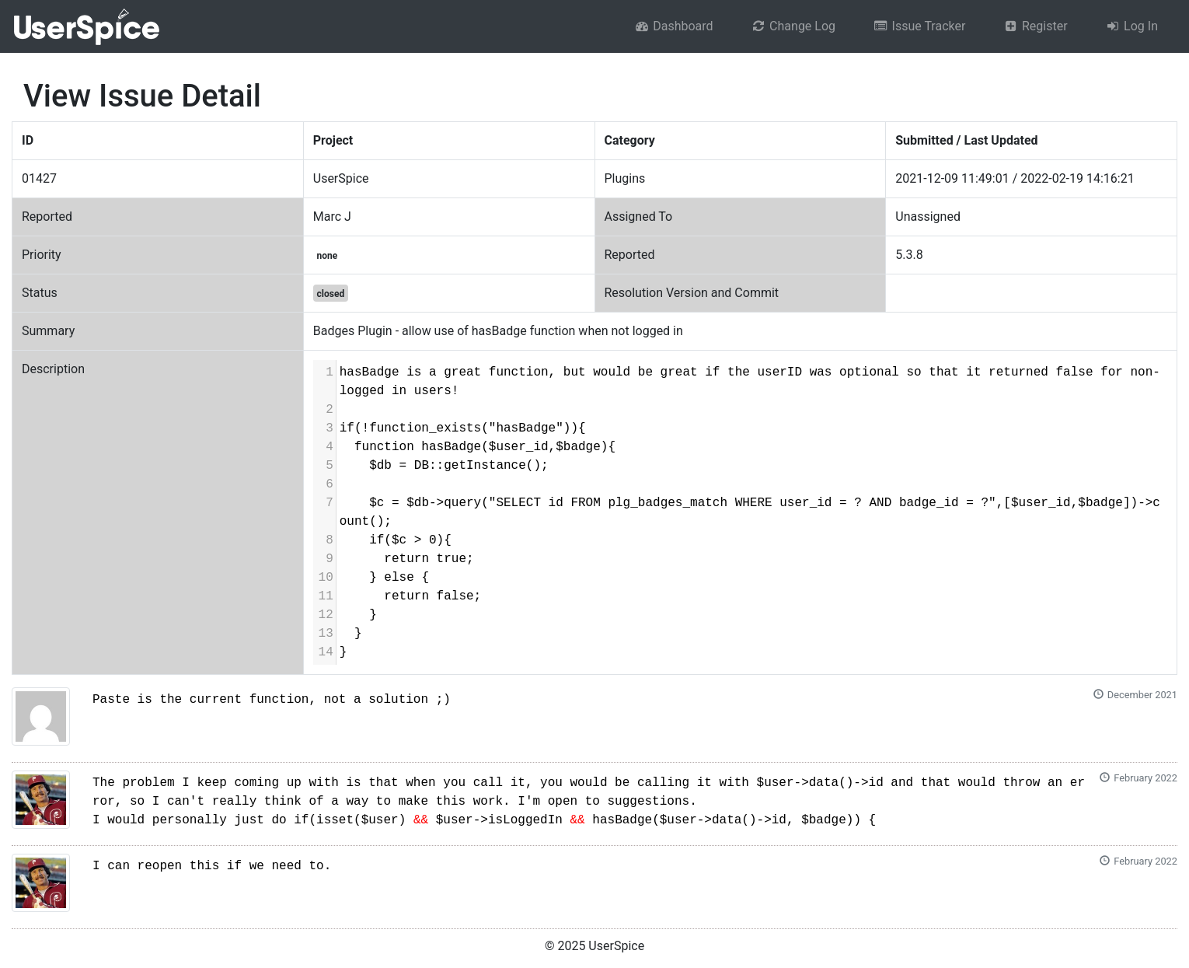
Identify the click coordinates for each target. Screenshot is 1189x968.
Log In (1131, 26)
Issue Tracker (919, 26)
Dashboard (673, 26)
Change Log (793, 26)
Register (1034, 26)
